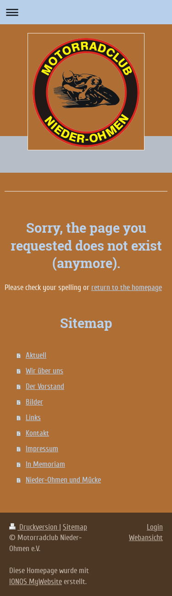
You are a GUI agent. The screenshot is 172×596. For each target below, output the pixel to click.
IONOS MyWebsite (35, 581)
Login (155, 527)
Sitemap (75, 527)
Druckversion (34, 527)
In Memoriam (45, 464)
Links (33, 417)
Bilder (34, 402)
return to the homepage (126, 287)
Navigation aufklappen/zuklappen (86, 12)
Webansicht (146, 537)
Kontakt (37, 433)
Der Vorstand (45, 386)
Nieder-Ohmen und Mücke (63, 480)
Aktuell (36, 355)
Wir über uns (44, 371)
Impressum (42, 449)
